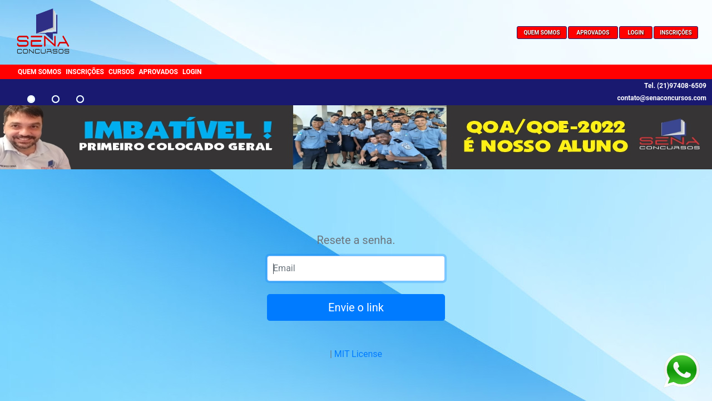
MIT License (358, 354)
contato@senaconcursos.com (661, 98)
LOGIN (636, 33)
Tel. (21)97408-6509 (675, 86)
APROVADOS (593, 33)
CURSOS (121, 72)
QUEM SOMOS (541, 33)
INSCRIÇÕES (675, 33)
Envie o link (356, 307)
